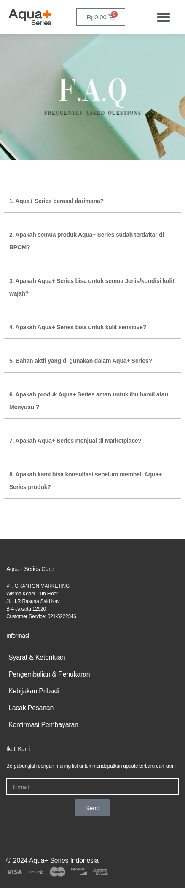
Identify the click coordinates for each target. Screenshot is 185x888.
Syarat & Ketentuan (36, 657)
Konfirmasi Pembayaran (43, 724)
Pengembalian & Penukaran (49, 674)
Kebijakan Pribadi (33, 691)
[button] (163, 17)
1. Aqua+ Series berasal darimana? (56, 201)
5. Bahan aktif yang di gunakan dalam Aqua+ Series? (80, 360)
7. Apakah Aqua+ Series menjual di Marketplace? (75, 440)
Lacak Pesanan (31, 707)
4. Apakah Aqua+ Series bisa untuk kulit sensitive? (77, 327)
